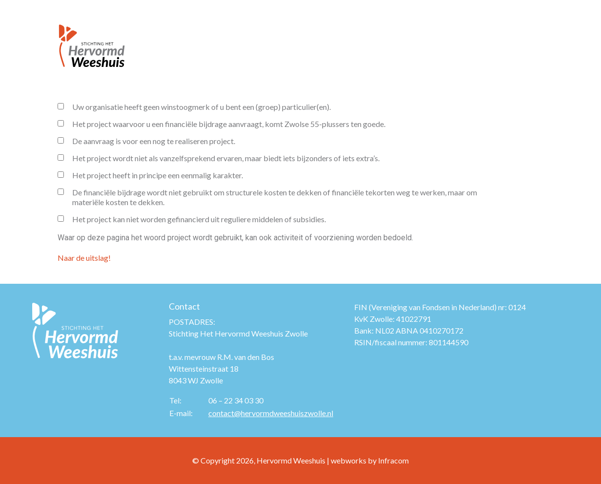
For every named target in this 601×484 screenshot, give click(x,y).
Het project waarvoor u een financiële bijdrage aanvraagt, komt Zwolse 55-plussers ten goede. (221, 123)
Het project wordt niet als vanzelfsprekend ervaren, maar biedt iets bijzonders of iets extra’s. (219, 158)
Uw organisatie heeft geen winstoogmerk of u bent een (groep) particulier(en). (194, 106)
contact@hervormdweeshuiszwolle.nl (270, 413)
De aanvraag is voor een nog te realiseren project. (146, 141)
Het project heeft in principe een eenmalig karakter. (150, 175)
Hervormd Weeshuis (291, 460)
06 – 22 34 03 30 (235, 400)
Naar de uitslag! (84, 257)
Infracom (393, 460)
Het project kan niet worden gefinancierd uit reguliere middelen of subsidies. (192, 219)
